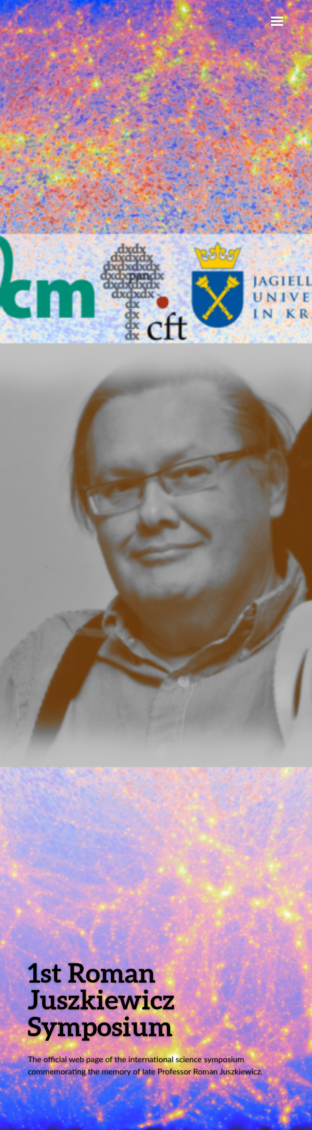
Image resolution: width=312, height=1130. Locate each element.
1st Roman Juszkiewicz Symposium (101, 999)
